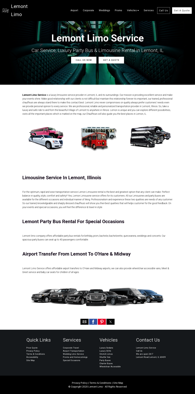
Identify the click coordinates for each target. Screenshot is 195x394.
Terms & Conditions (35, 354)
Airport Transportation (73, 351)
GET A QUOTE (111, 60)
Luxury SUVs (105, 351)
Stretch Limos (106, 354)
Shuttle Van (105, 357)
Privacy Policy (33, 351)
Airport (74, 6)
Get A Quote (182, 6)
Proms (118, 6)
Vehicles (132, 6)
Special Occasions (71, 360)
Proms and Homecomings (75, 357)
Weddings (104, 6)
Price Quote (32, 348)
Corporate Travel (71, 348)
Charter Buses (106, 363)
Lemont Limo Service (146, 348)
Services (149, 6)
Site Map (30, 360)
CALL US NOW (84, 60)
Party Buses (105, 360)
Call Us (163, 6)
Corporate (88, 6)
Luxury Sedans (106, 348)
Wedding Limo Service (73, 354)
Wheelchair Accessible (110, 366)
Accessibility (32, 357)
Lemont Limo (25, 6)
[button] (84, 322)
